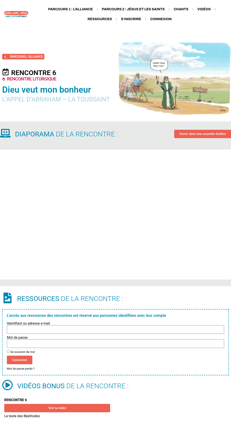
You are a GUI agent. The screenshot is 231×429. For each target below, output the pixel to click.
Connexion (161, 19)
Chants (181, 9)
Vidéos (204, 9)
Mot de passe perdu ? (21, 368)
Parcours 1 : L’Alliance (70, 9)
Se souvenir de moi (21, 351)
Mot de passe (17, 337)
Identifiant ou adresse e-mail (28, 323)
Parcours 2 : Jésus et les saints (133, 9)
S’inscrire (131, 19)
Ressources (100, 19)
